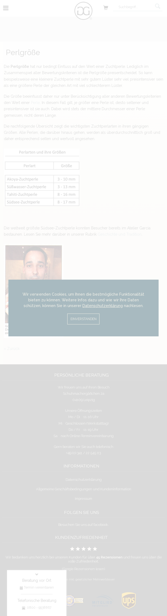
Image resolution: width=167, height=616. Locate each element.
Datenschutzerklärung (102, 306)
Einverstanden (83, 319)
